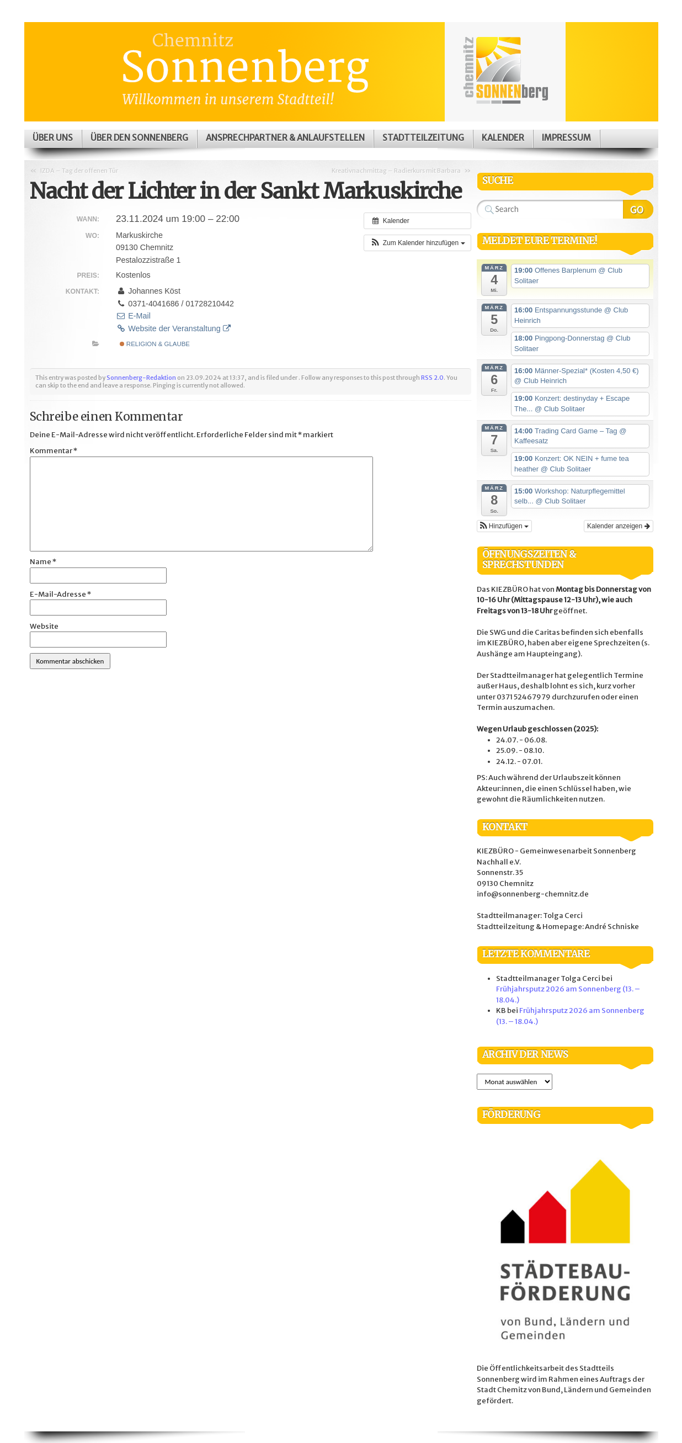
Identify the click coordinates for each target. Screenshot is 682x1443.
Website (44, 626)
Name (43, 561)
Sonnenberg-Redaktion (141, 377)
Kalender (503, 137)
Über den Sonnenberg (139, 137)
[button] (417, 243)
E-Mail (133, 315)
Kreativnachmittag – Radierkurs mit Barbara (396, 170)
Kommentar (53, 450)
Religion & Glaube (155, 344)
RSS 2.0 (432, 377)
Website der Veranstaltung (173, 328)
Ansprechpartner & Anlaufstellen (285, 137)
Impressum (566, 137)
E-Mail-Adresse (60, 594)
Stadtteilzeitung (423, 137)
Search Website (638, 209)
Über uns (53, 137)
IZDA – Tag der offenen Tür (79, 170)
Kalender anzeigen (618, 526)
